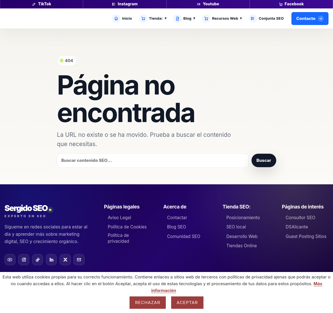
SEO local (236, 227)
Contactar (177, 217)
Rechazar (147, 302)
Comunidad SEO (183, 236)
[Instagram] (23, 259)
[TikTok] (37, 259)
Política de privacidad (118, 238)
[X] (65, 259)
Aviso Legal (119, 217)
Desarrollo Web (241, 236)
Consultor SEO (300, 217)
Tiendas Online (241, 245)
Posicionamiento (243, 217)
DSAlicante (297, 227)
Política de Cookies (127, 227)
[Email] (78, 259)
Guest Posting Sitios (306, 236)
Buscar (264, 160)
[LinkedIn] (51, 259)
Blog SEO (176, 227)
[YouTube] (9, 259)
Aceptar (187, 302)
